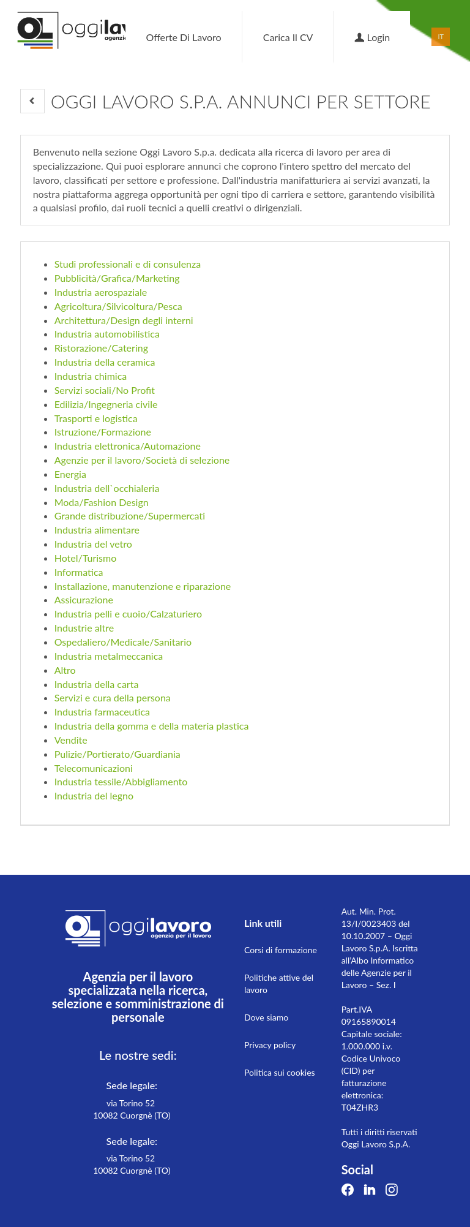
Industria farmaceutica (102, 711)
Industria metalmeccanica (108, 656)
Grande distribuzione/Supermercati (130, 515)
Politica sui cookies (279, 1072)
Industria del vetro (93, 543)
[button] (32, 101)
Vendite (71, 740)
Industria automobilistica (107, 333)
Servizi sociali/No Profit (104, 390)
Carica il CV (288, 37)
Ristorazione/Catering (101, 347)
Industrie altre (84, 627)
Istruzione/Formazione (102, 431)
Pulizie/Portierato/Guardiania (117, 754)
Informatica (78, 572)
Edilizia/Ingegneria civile (106, 404)
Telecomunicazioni (93, 768)
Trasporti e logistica (96, 418)
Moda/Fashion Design (101, 502)
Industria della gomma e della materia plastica (151, 725)
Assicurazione (83, 599)
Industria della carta (96, 684)
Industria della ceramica (104, 362)
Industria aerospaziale (100, 292)
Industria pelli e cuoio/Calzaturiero (128, 613)
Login (372, 37)
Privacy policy (270, 1045)
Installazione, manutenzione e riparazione (142, 586)
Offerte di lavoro (183, 37)
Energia (70, 474)
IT (441, 36)
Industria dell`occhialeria (107, 488)
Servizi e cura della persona (112, 697)
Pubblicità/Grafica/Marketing (117, 278)
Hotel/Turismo (85, 558)
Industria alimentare (97, 529)
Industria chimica (90, 376)
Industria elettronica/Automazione (127, 445)
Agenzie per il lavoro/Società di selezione (142, 460)
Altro (65, 670)
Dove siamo (266, 1017)
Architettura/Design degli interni (123, 320)
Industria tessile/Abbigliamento (121, 781)
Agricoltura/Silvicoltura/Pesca (118, 306)
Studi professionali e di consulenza (127, 264)
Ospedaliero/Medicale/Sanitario (123, 641)
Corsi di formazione (280, 950)
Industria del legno (93, 795)
